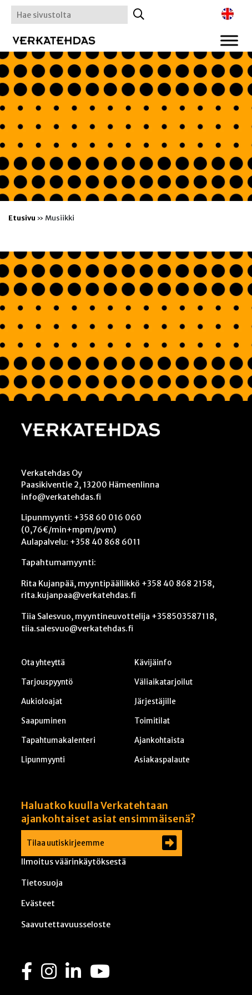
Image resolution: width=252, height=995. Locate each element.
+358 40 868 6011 (105, 542)
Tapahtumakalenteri (58, 740)
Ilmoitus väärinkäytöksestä (73, 862)
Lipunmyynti (43, 760)
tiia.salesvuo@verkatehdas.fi (77, 629)
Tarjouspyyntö (47, 682)
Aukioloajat (41, 701)
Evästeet (38, 903)
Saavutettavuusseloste (65, 924)
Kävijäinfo (153, 662)
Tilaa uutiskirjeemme (65, 843)
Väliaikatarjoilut (163, 682)
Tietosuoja (42, 883)
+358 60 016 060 (108, 517)
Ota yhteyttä (43, 662)
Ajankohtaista (159, 740)
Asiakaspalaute (162, 760)
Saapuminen (43, 721)
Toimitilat (152, 721)
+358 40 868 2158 (177, 584)
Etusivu (22, 217)
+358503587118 (183, 616)
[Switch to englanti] (227, 14)
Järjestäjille (155, 701)
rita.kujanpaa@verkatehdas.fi (78, 595)
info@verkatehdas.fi (61, 497)
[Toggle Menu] (229, 40)
